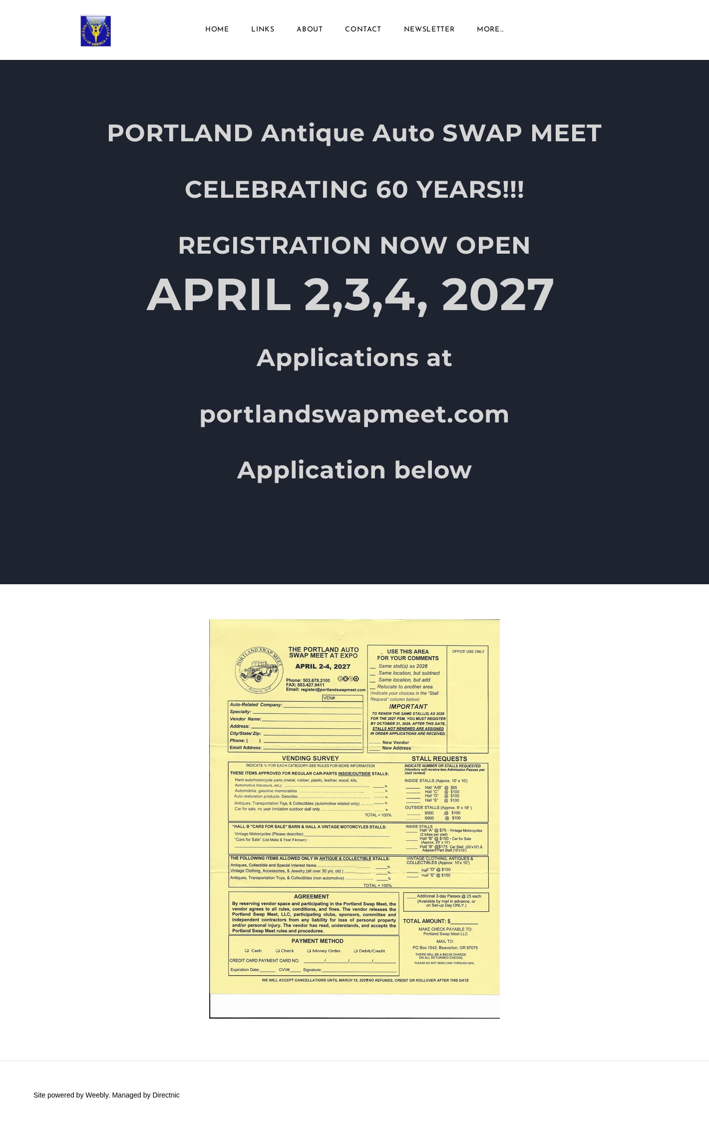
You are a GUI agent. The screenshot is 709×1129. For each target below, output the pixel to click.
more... (490, 29)
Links (263, 29)
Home (217, 29)
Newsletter (429, 29)
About (310, 29)
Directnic (165, 1095)
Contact (363, 29)
